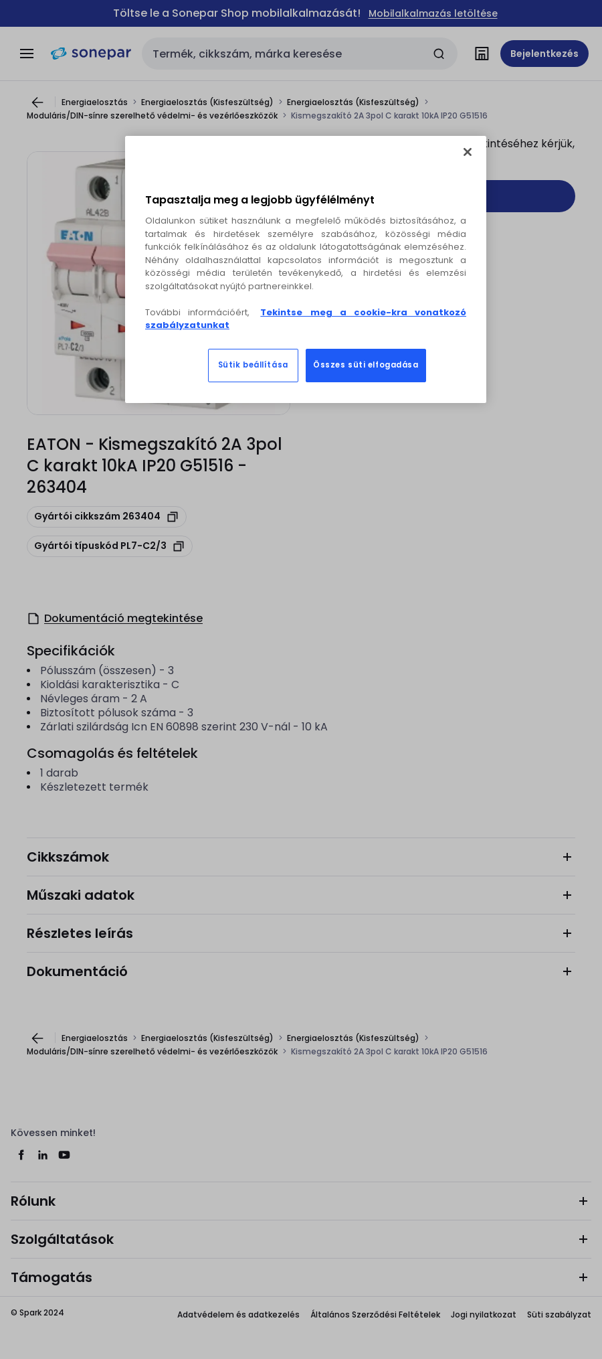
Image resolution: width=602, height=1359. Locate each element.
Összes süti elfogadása (366, 364)
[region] (305, 269)
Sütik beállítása (253, 364)
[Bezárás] (467, 152)
